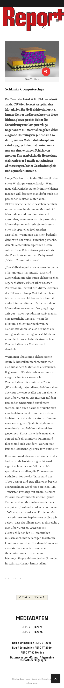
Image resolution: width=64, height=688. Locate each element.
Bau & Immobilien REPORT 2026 (32, 647)
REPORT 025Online (32, 652)
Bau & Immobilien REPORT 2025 (32, 642)
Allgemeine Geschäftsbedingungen (36, 659)
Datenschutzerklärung (24, 657)
